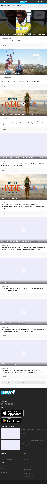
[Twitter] (6, 404)
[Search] (45, 1)
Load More (23, 382)
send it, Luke (5, 282)
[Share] (41, 1)
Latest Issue (4, 465)
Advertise (26, 456)
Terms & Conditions (29, 476)
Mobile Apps (27, 459)
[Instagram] (9, 404)
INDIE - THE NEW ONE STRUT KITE (11, 198)
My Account (4, 456)
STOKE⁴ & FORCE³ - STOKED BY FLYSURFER (14, 73)
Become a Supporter (6, 459)
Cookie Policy (27, 469)
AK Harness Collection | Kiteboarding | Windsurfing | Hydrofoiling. (20, 241)
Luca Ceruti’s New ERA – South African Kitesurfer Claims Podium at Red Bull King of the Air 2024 (24, 157)
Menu (3, 1)
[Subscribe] (39, 1)
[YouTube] (12, 404)
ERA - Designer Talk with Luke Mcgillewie (13, 323)
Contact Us (4, 472)
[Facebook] (2, 404)
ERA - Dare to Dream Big (8, 364)
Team (25, 463)
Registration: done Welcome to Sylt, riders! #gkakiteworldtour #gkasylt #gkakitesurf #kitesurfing (24, 34)
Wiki (25, 466)
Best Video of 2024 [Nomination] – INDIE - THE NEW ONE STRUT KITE (21, 114)
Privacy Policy (27, 473)
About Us (3, 468)
